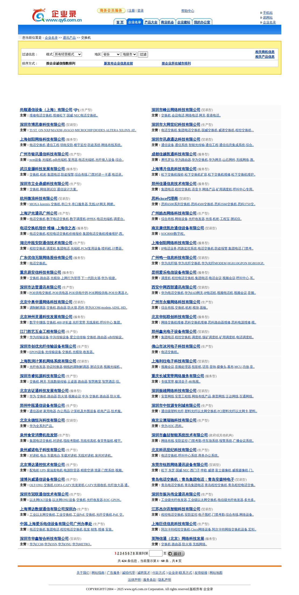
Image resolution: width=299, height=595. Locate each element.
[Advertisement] (149, 91)
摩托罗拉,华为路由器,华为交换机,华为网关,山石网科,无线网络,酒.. (208, 160)
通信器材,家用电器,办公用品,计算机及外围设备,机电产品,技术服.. (76, 411)
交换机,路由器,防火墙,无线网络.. (184, 544)
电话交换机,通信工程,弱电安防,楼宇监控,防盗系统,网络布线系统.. (76, 145)
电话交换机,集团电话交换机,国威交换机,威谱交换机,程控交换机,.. (207, 130)
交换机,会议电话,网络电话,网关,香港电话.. (191, 115)
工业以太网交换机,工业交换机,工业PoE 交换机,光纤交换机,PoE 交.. (77, 514)
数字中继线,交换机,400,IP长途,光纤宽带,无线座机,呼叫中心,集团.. (76, 322)
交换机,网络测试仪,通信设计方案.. (54, 189)
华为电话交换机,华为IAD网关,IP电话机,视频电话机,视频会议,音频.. (208, 293)
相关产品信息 (265, 57)
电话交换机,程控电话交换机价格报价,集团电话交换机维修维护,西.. (77, 234)
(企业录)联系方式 (179, 573)
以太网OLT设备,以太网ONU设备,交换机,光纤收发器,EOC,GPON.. (75, 500)
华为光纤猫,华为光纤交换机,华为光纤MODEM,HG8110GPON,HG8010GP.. (213, 263)
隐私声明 (164, 580)
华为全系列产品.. (42, 426)
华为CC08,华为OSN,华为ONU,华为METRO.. (61, 544)
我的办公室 (202, 22)
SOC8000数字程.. (173, 234)
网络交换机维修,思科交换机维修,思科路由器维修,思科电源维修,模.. (208, 322)
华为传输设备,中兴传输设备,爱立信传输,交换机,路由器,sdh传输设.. (77, 337)
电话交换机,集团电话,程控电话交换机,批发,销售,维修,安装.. (71, 529)
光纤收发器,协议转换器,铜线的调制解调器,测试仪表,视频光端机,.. (76, 367)
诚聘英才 (143, 573)
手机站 (268, 13)
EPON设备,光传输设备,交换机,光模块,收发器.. (62, 352)
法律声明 (134, 580)
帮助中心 (187, 11)
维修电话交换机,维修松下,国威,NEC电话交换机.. (64, 115)
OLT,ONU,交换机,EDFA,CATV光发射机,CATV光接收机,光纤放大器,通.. (79, 485)
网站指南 (98, 573)
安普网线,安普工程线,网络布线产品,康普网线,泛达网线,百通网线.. (207, 396)
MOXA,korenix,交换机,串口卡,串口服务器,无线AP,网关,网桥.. (72, 204)
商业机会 (167, 22)
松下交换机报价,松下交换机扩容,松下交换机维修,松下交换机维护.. (208, 174)
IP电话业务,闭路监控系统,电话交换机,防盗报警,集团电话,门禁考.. (207, 248)
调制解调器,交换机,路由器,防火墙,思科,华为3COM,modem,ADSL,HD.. (78, 307)
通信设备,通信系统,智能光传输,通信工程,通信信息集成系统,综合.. (207, 145)
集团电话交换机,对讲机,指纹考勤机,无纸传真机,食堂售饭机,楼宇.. (76, 441)
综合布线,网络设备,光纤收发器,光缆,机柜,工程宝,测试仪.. (201, 219)
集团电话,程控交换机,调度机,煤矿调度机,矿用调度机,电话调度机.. (207, 337)
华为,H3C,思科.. (172, 426)
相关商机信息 (265, 52)
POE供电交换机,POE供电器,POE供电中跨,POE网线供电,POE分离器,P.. (79, 293)
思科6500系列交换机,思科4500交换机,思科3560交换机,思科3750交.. (208, 204)
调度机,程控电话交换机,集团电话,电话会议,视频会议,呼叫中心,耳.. (208, 278)
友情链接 (200, 573)
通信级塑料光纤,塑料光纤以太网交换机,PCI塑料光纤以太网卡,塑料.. (209, 411)
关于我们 (83, 573)
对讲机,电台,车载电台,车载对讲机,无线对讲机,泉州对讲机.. (71, 455)
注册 (131, 10)
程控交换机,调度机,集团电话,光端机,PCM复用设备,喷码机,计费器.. (76, 248)
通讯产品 (69, 38)
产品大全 (151, 22)
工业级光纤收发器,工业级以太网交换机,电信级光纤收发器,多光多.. (208, 500)
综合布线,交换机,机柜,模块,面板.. (184, 307)
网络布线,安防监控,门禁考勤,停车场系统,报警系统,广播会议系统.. (207, 441)
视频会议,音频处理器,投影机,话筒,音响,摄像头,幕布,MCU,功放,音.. (208, 367)
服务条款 (149, 580)
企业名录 (269, 22)
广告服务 (113, 573)
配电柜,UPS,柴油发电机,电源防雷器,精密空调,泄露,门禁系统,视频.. (76, 470)
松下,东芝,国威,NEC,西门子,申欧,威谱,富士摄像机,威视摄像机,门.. (207, 470)
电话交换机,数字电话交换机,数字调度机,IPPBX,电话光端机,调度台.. (77, 219)
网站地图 (216, 573)
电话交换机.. (38, 263)
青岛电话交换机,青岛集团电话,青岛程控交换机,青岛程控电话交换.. (208, 485)
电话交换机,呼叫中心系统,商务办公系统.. (190, 455)
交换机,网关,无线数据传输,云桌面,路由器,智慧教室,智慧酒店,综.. (75, 381)
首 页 (120, 22)
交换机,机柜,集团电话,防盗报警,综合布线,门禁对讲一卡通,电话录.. (76, 174)
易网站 (268, 17)
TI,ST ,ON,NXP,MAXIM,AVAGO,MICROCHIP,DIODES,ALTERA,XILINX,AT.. (83, 130)
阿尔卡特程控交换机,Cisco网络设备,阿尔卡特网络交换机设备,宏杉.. (208, 529)
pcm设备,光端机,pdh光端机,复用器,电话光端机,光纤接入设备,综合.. (77, 160)
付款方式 (158, 573)
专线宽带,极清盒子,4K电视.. (181, 381)
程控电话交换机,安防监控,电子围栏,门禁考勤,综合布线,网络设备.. (207, 514)
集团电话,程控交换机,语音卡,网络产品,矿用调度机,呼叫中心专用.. (207, 189)
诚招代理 (128, 573)
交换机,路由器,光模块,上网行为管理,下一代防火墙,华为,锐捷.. (73, 278)
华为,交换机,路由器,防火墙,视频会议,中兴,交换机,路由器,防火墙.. (75, 396)
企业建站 (183, 22)
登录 (140, 10)
